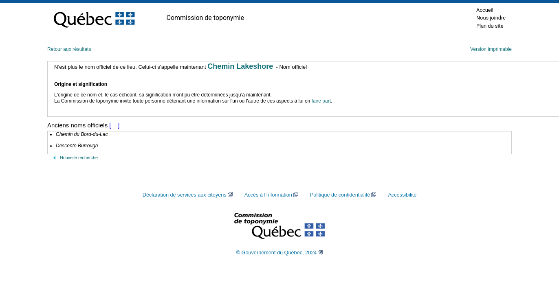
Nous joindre (491, 18)
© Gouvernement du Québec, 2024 (276, 253)
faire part (321, 101)
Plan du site (490, 26)
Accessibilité (402, 195)
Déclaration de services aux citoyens (185, 195)
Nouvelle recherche (79, 157)
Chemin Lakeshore (240, 66)
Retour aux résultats (69, 49)
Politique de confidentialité (340, 195)
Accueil (484, 10)
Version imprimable (491, 49)
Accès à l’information (268, 195)
